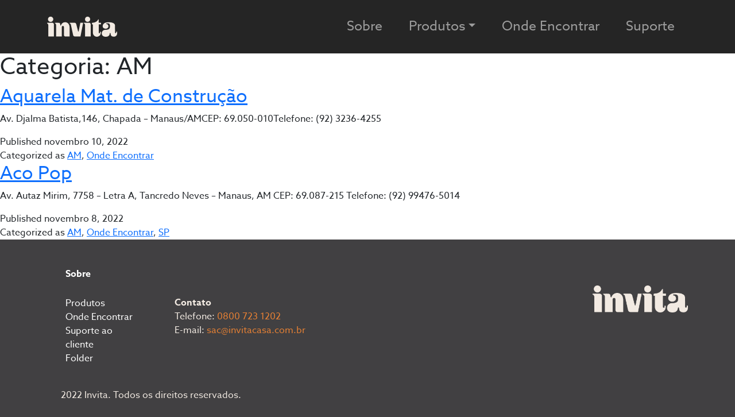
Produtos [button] (437, 26)
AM (74, 156)
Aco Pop (36, 173)
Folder (79, 358)
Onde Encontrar (550, 26)
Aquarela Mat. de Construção (123, 96)
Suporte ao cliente (89, 338)
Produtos (85, 303)
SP (163, 233)
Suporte (650, 26)
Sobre (364, 26)
